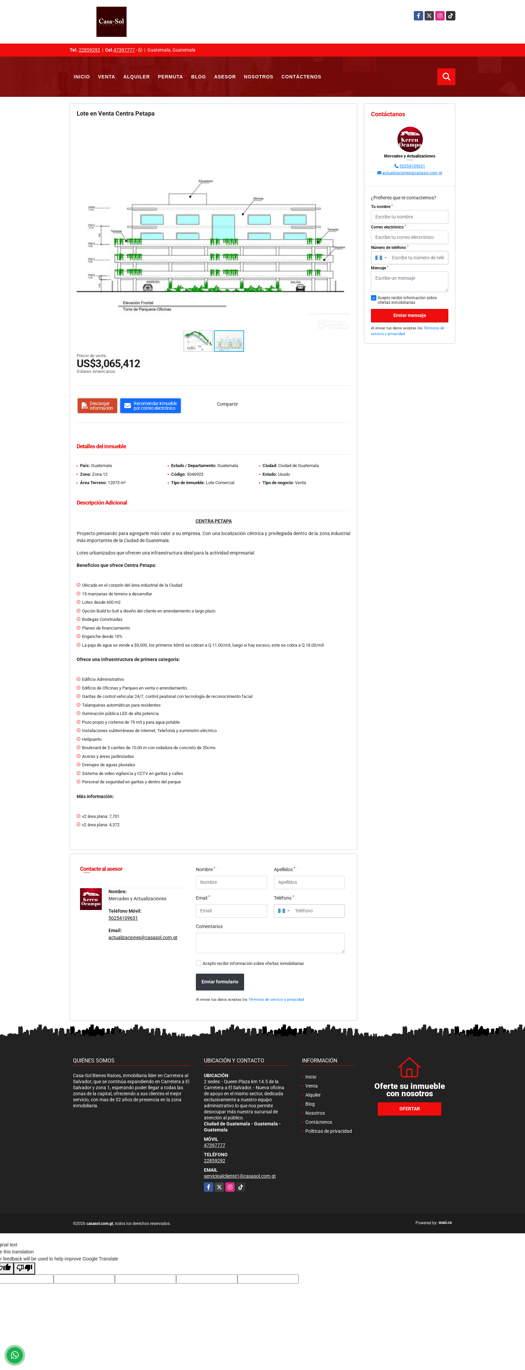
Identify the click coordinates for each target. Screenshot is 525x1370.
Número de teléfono (389, 247)
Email (203, 898)
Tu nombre (382, 206)
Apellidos (284, 869)
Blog (198, 76)
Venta (106, 76)
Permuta (170, 76)
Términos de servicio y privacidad (276, 999)
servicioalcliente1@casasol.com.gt (240, 1176)
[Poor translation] (24, 1268)
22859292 (89, 50)
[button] (344, 130)
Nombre (205, 869)
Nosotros (259, 76)
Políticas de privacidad (328, 1131)
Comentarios (209, 926)
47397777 (124, 50)
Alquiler (136, 76)
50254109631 (123, 918)
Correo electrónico (388, 227)
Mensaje (379, 268)
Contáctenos (301, 76)
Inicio (82, 76)
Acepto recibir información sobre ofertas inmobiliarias (253, 963)
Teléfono (284, 898)
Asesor (225, 76)
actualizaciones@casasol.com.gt (142, 937)
